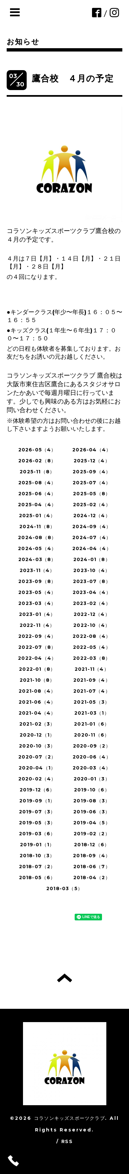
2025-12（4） (92, 461)
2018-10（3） (37, 856)
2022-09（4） (37, 636)
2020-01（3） (92, 779)
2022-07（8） (37, 647)
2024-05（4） (37, 548)
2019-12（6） (37, 790)
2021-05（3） (92, 702)
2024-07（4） (91, 537)
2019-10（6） (92, 790)
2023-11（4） (37, 570)
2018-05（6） (37, 877)
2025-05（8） (91, 494)
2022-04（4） (37, 658)
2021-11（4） (92, 669)
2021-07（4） (91, 691)
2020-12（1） (37, 735)
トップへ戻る (64, 978)
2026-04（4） (91, 450)
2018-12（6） (91, 845)
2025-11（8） (37, 472)
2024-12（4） (91, 516)
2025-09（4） (92, 472)
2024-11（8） (37, 526)
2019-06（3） (91, 812)
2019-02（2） (92, 834)
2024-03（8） (37, 559)
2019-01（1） (37, 845)
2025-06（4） (37, 494)
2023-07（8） (92, 581)
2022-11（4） (37, 625)
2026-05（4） (37, 450)
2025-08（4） (37, 483)
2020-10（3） (37, 746)
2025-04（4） (37, 505)
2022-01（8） (37, 669)
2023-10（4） (91, 570)
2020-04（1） (37, 768)
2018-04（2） (91, 877)
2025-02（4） (92, 505)
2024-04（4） (91, 548)
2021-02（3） (37, 724)
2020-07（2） (37, 757)
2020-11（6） (91, 735)
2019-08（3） (91, 801)
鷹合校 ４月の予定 (73, 78)
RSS (67, 1141)
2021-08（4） (37, 691)
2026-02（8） (37, 461)
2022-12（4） (92, 614)
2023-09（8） (37, 581)
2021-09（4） (91, 680)
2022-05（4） (92, 647)
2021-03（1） (91, 713)
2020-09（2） (92, 746)
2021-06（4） (37, 702)
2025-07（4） (92, 483)
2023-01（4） (37, 614)
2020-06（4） (92, 757)
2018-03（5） (64, 888)
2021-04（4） (37, 713)
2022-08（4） (92, 636)
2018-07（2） (37, 867)
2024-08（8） (37, 537)
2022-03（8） (91, 658)
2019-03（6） (37, 834)
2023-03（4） (37, 603)
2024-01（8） (91, 559)
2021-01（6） (91, 724)
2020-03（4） (92, 768)
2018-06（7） (91, 867)
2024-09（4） (91, 526)
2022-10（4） (91, 625)
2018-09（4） (91, 856)
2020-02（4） (37, 779)
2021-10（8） (37, 680)
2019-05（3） (37, 823)
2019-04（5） (91, 823)
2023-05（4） (37, 592)
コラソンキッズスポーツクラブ (69, 1118)
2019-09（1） (37, 801)
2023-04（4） (92, 592)
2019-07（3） (37, 812)
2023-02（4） (92, 603)
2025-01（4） (37, 516)
